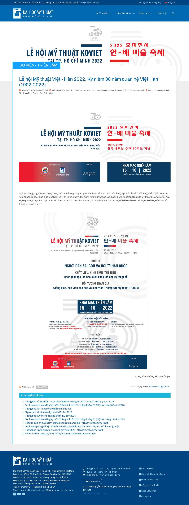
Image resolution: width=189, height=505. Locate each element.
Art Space (145, 496)
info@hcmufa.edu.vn (89, 2)
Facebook (154, 387)
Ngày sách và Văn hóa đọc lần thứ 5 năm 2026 (48, 412)
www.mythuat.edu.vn (110, 475)
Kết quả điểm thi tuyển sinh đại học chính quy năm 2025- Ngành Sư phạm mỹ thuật (66, 423)
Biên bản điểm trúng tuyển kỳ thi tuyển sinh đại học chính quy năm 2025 (60, 433)
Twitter (165, 387)
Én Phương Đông (99, 493)
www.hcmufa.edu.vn (64, 490)
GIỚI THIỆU (102, 13)
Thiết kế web (87, 493)
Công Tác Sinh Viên (149, 485)
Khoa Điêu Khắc (147, 491)
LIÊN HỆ (161, 13)
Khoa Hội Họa (146, 468)
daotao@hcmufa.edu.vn (32, 490)
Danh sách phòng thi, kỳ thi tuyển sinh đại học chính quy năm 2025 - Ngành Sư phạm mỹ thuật (72, 426)
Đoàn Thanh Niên (148, 479)
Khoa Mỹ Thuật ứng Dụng (152, 474)
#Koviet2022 (42, 387)
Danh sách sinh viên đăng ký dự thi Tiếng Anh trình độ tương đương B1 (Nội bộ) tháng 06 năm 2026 (75, 405)
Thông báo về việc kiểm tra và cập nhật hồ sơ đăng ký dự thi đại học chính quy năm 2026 (69, 401)
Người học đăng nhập (150, 2)
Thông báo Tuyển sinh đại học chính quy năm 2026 (50, 416)
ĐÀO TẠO (144, 13)
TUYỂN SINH (124, 13)
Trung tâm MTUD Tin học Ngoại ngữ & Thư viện (108, 468)
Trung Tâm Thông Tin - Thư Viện (101, 472)
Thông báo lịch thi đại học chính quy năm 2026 (48, 408)
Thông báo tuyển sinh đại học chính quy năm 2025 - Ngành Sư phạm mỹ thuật (64, 430)
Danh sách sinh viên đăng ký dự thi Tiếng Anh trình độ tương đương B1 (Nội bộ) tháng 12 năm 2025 (75, 419)
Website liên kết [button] (91, 481)
